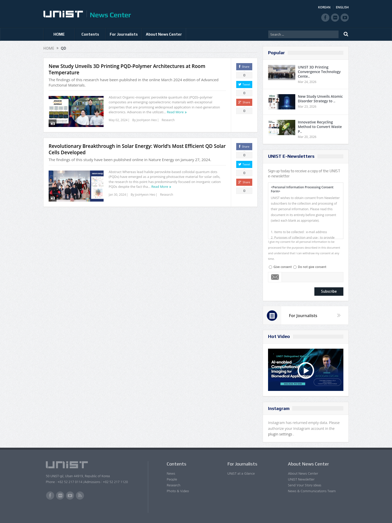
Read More (175, 112)
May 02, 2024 (118, 120)
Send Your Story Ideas (304, 485)
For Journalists (124, 34)
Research (168, 120)
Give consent (282, 266)
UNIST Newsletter (301, 479)
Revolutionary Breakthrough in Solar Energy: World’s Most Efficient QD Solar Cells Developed (137, 149)
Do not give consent (312, 266)
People (172, 479)
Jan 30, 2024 (117, 194)
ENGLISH (342, 7)
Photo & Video (178, 491)
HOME (59, 34)
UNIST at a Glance (241, 473)
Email (275, 277)
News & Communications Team (312, 491)
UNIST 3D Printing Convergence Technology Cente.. (319, 72)
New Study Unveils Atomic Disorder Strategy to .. (320, 98)
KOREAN (324, 7)
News (171, 473)
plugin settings (280, 434)
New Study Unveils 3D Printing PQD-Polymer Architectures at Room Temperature (127, 69)
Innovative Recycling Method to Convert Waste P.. (320, 127)
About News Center (164, 34)
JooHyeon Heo (147, 120)
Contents (90, 34)
